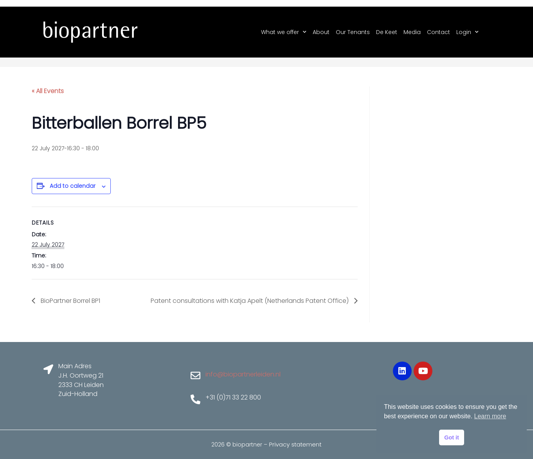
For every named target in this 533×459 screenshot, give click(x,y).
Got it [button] (451, 437)
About (321, 32)
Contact (438, 32)
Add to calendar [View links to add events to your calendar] (72, 186)
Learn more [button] (490, 416)
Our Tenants (353, 32)
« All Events (48, 90)
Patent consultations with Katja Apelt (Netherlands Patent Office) (250, 300)
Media (412, 32)
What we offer (283, 32)
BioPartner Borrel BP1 (69, 300)
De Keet (386, 32)
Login (467, 32)
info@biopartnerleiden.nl (243, 374)
